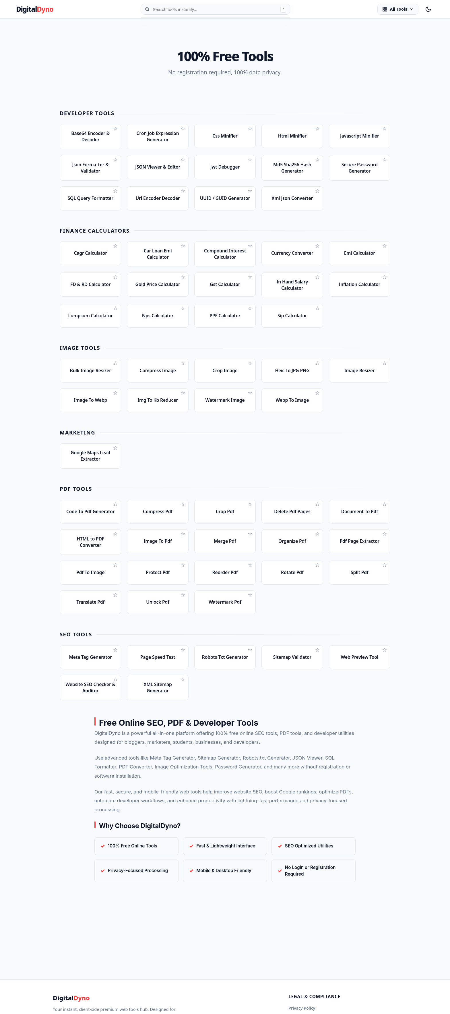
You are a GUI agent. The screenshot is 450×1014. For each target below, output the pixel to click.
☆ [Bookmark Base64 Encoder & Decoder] (115, 129)
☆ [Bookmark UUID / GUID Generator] (250, 194)
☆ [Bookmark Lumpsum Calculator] (115, 317)
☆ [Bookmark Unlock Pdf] (183, 617)
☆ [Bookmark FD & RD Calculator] (115, 284)
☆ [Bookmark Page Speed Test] (183, 674)
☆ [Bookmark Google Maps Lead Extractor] (115, 462)
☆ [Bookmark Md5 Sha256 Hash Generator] (317, 161)
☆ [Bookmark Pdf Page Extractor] (384, 553)
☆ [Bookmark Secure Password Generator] (384, 161)
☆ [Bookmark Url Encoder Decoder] (183, 194)
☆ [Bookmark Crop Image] (250, 374)
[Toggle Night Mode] (428, 9)
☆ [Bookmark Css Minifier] (250, 129)
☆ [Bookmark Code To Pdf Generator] (115, 520)
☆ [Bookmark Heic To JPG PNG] (317, 374)
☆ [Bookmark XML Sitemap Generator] (183, 705)
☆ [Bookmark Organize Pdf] (317, 553)
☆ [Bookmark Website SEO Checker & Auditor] (115, 705)
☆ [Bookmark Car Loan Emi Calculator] (183, 252)
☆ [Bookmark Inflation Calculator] (384, 284)
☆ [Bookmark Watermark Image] (250, 406)
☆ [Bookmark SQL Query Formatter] (115, 194)
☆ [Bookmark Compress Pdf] (183, 520)
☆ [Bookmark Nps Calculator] (183, 317)
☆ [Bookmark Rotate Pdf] (317, 585)
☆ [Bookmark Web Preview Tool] (384, 674)
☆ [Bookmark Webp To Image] (317, 406)
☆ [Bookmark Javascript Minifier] (384, 129)
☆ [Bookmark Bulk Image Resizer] (115, 374)
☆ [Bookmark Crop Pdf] (250, 520)
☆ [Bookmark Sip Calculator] (317, 317)
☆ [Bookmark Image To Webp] (115, 406)
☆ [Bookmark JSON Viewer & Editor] (183, 161)
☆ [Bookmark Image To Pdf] (183, 553)
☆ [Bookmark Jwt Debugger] (250, 161)
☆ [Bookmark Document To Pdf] (384, 520)
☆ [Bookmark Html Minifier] (317, 129)
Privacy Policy (301, 1008)
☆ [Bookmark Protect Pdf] (183, 585)
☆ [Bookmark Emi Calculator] (384, 252)
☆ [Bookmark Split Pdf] (384, 585)
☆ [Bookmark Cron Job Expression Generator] (183, 129)
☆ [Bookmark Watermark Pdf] (250, 617)
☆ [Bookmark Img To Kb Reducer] (183, 406)
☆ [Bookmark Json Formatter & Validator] (115, 161)
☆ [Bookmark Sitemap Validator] (317, 674)
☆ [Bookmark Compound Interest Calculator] (250, 252)
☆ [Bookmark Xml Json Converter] (317, 194)
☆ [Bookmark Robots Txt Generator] (250, 674)
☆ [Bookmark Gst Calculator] (250, 284)
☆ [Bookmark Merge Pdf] (250, 553)
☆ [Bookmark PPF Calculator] (250, 317)
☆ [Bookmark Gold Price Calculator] (183, 284)
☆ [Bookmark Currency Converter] (317, 252)
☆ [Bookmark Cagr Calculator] (115, 252)
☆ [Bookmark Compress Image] (183, 374)
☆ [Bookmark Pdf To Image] (115, 585)
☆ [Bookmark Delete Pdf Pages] (317, 520)
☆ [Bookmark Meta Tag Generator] (115, 674)
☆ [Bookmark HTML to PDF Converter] (115, 553)
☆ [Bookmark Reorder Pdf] (250, 585)
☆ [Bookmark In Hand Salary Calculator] (317, 284)
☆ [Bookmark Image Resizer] (384, 374)
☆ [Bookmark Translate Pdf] (115, 617)
